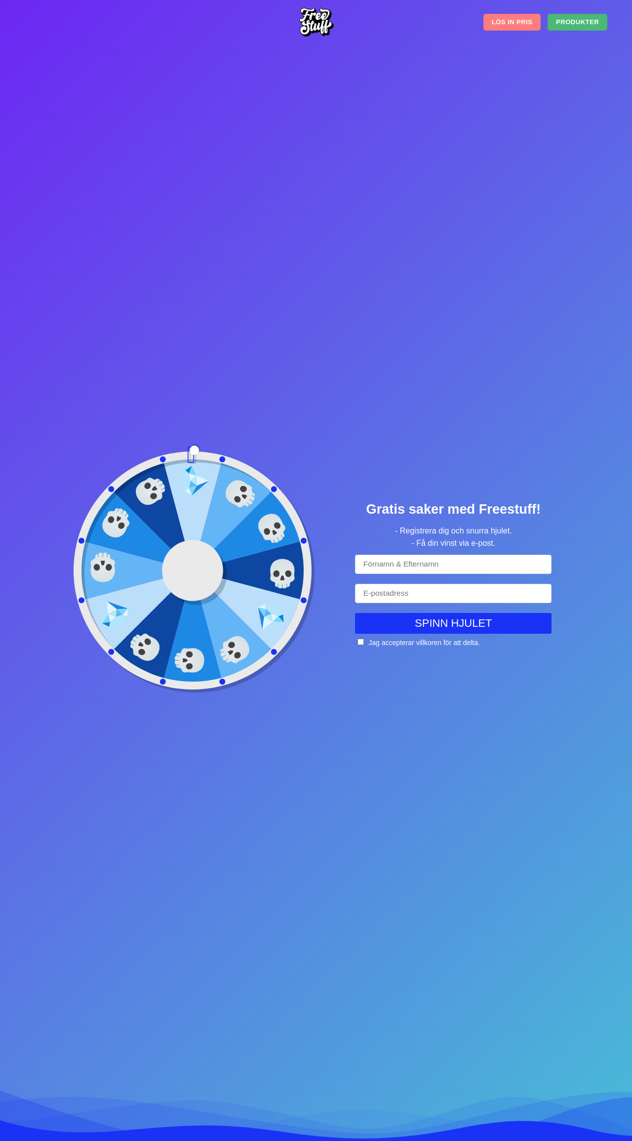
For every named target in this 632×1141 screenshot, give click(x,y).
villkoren (428, 643)
